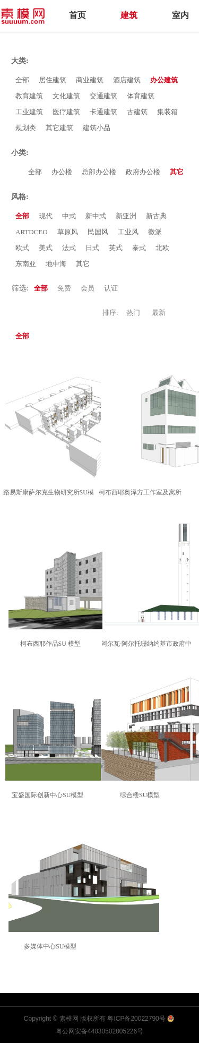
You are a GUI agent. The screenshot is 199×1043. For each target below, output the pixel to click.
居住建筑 (52, 80)
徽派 (155, 232)
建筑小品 (96, 128)
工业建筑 (29, 112)
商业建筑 (89, 80)
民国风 (98, 232)
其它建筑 (59, 128)
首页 (77, 15)
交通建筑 (103, 96)
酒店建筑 (127, 80)
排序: (110, 313)
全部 (22, 80)
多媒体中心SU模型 (51, 946)
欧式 (22, 248)
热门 (133, 313)
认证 (111, 288)
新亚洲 (126, 216)
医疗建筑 (66, 112)
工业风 (128, 232)
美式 (46, 248)
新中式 (95, 216)
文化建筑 (66, 96)
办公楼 (61, 172)
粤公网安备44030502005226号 (99, 1031)
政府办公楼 (143, 172)
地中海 (56, 264)
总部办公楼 (99, 172)
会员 (87, 288)
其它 (177, 172)
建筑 (128, 15)
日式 (92, 248)
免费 (64, 288)
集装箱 (167, 112)
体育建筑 (140, 96)
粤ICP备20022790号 (136, 1018)
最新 (159, 313)
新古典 (156, 216)
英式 (116, 248)
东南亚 (25, 264)
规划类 (25, 128)
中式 (69, 216)
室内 (180, 15)
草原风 (67, 232)
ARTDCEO (31, 232)
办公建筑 (164, 80)
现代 (46, 216)
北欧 (162, 248)
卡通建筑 (103, 112)
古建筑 (137, 112)
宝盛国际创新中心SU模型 (49, 795)
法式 (69, 248)
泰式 (139, 248)
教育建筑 (29, 96)
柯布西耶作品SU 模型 (52, 643)
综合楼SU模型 (141, 795)
